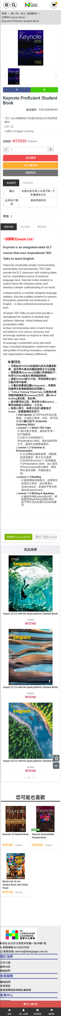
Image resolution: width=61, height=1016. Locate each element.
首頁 (4, 13)
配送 (27, 183)
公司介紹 (5, 962)
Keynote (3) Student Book (15, 834)
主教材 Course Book (13, 17)
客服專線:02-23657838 (14, 947)
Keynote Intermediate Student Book (43, 836)
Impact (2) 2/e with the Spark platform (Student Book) (30, 613)
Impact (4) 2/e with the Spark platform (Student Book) (30, 761)
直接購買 (30, 157)
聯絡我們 (5, 970)
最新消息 (5, 966)
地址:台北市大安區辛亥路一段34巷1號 (23, 943)
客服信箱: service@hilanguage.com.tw (23, 951)
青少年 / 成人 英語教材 (24, 13)
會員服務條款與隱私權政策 (15, 990)
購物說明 (41, 226)
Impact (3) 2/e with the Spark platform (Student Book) (30, 687)
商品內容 (8, 226)
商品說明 (11, 183)
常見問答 (5, 986)
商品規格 (25, 226)
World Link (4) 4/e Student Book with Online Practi (15, 884)
